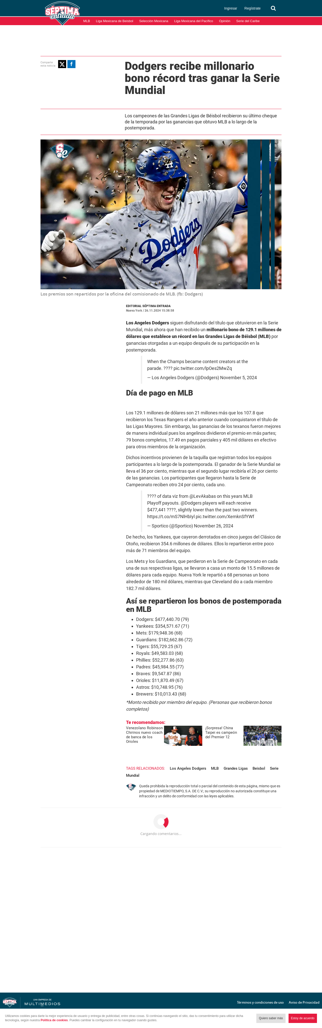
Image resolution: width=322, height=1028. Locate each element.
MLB (86, 21)
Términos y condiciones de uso (260, 1002)
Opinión (224, 21)
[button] (62, 64)
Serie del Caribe (248, 21)
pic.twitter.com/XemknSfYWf (225, 516)
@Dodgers (191, 503)
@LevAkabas (202, 496)
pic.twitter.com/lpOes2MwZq (203, 368)
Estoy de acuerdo (302, 1018)
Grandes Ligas (236, 768)
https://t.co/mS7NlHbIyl (171, 516)
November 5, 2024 (238, 377)
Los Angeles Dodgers (188, 768)
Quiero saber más (271, 1018)
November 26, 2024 (213, 525)
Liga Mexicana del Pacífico (193, 21)
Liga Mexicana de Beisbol (114, 21)
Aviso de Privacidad (304, 1002)
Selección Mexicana (153, 21)
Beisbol (259, 768)
